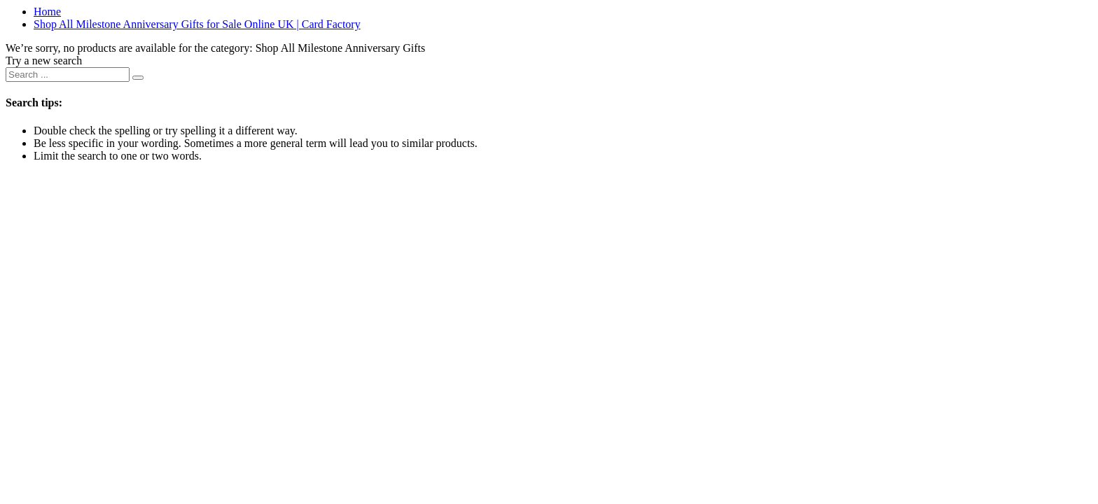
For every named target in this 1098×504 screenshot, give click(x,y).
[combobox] (68, 74)
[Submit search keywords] (138, 78)
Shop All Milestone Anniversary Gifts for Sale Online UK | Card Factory (197, 24)
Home (47, 12)
